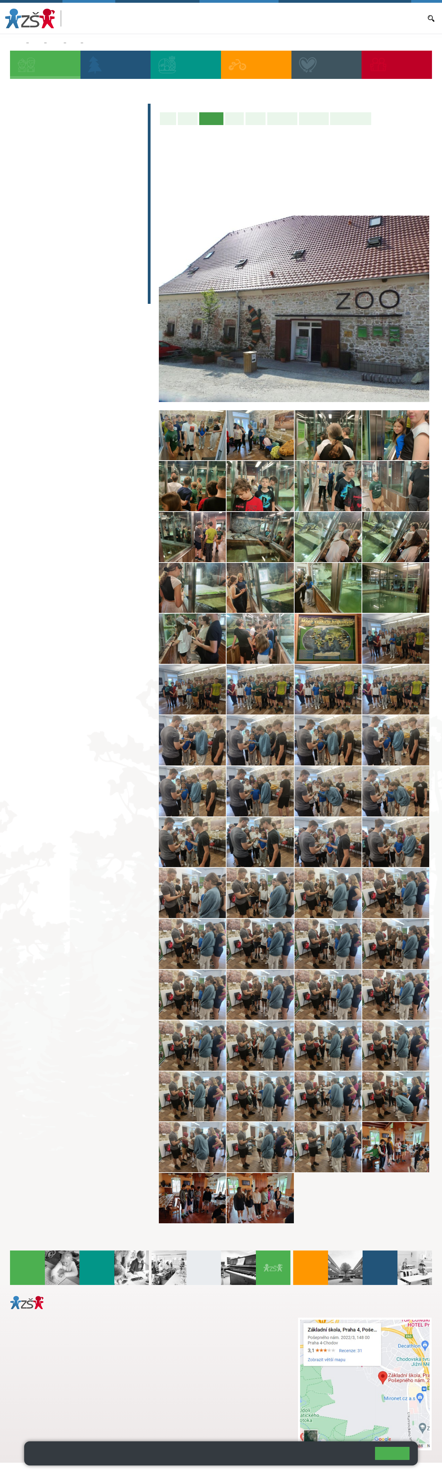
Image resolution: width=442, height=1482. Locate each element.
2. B (48, 171)
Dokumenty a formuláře (399, 18)
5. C (121, 185)
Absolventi (34, 270)
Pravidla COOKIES (258, 1472)
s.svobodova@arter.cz (209, 1328)
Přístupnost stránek (208, 1472)
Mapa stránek (139, 1472)
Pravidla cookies (341, 1456)
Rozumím (392, 1453)
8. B (73, 224)
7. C (48, 238)
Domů (16, 43)
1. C (24, 185)
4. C (97, 171)
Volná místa (340, 18)
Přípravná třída (41, 137)
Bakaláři (203, 18)
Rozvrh (255, 118)
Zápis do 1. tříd (41, 110)
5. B (121, 171)
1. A (24, 158)
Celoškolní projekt (46, 297)
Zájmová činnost (44, 257)
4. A (97, 158)
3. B (73, 171)
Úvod (168, 118)
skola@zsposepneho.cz (195, 1343)
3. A (73, 158)
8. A (73, 43)
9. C (97, 238)
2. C (48, 185)
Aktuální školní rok (236, 18)
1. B (24, 171)
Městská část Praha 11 (35, 1421)
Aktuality (269, 18)
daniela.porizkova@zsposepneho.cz (64, 1401)
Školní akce (282, 118)
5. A (121, 158)
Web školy (419, 1472)
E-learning (34, 283)
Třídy (55, 43)
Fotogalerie (314, 118)
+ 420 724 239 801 (207, 1335)
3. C (73, 185)
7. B (48, 224)
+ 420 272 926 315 (40, 1394)
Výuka (234, 118)
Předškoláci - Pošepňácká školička (72, 124)
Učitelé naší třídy (350, 118)
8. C (73, 238)
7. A (48, 211)
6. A (24, 211)
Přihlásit (170, 1472)
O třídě (188, 118)
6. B (24, 224)
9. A (97, 211)
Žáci (36, 43)
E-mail (363, 18)
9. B (97, 224)
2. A (48, 158)
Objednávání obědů (302, 18)
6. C (24, 238)
